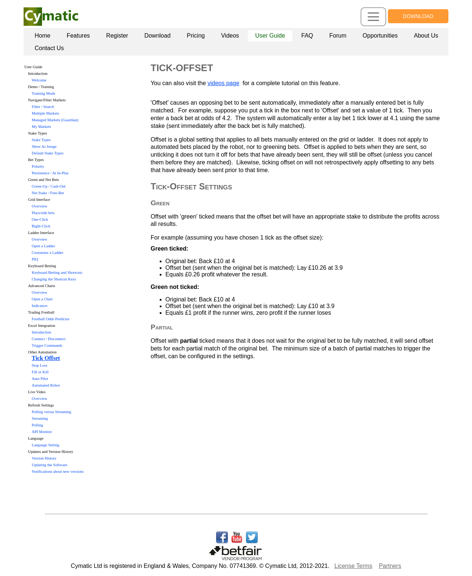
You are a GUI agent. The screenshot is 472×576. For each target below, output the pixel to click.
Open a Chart (42, 299)
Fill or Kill (40, 372)
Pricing (196, 35)
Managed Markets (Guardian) (55, 120)
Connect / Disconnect (49, 339)
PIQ (35, 259)
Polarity (38, 166)
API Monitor (42, 432)
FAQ (307, 35)
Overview (39, 206)
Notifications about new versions (58, 471)
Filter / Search (43, 107)
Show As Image (44, 146)
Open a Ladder (43, 246)
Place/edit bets (43, 213)
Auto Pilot (40, 379)
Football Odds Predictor (50, 319)
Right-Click (41, 226)
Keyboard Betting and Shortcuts (57, 272)
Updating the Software (49, 465)
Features (78, 35)
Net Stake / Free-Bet (48, 193)
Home (43, 35)
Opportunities (380, 35)
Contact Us (49, 48)
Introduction (41, 332)
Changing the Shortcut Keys (54, 279)
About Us (426, 35)
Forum (337, 35)
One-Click (40, 219)
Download (157, 35)
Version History (44, 458)
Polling (37, 425)
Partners (390, 566)
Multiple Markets (45, 113)
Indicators (40, 306)
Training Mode (43, 93)
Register (117, 35)
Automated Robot (46, 385)
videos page (223, 83)
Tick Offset (46, 358)
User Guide (270, 35)
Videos (230, 35)
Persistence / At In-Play (50, 173)
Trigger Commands (47, 345)
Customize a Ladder (47, 253)
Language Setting (45, 445)
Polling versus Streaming (51, 412)
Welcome (39, 80)
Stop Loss (39, 365)
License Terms (353, 566)
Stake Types (41, 140)
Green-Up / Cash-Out (49, 186)
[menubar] (237, 41)
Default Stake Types (47, 153)
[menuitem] (43, 35)
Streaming (40, 418)
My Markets (41, 127)
